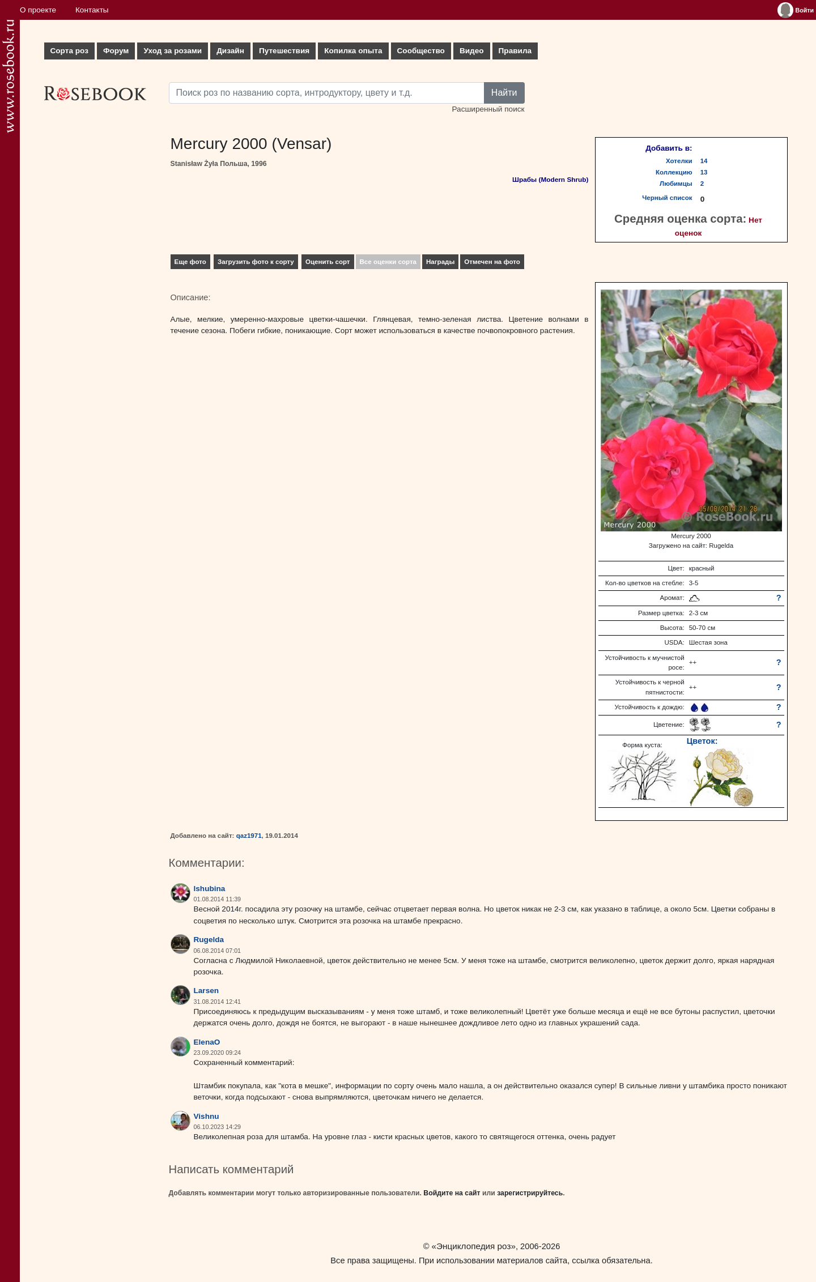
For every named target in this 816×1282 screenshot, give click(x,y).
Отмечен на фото (492, 261)
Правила (515, 50)
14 (704, 160)
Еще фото (190, 261)
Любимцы (676, 183)
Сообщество (421, 50)
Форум (116, 50)
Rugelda (209, 939)
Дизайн (230, 50)
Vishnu (206, 1116)
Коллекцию (674, 172)
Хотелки (679, 160)
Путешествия (284, 50)
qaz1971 (249, 835)
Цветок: (702, 741)
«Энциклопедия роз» (474, 1246)
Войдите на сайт (451, 1193)
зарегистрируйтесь (530, 1193)
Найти (504, 92)
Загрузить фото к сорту (256, 261)
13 (704, 172)
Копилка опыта (353, 50)
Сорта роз (69, 50)
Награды (440, 261)
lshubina (210, 888)
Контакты (92, 10)
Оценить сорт (327, 261)
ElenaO (207, 1042)
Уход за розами (172, 50)
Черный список (667, 197)
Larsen (206, 990)
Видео (472, 50)
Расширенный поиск (488, 109)
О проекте (38, 10)
